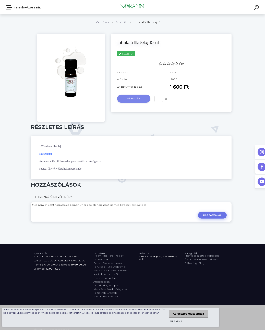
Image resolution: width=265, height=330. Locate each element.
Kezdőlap (102, 22)
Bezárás (176, 321)
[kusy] (158, 99)
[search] (257, 8)
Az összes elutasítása (188, 313)
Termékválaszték (23, 7)
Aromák (121, 22)
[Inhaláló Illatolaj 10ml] (71, 34)
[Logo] (132, 7)
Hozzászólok (212, 215)
